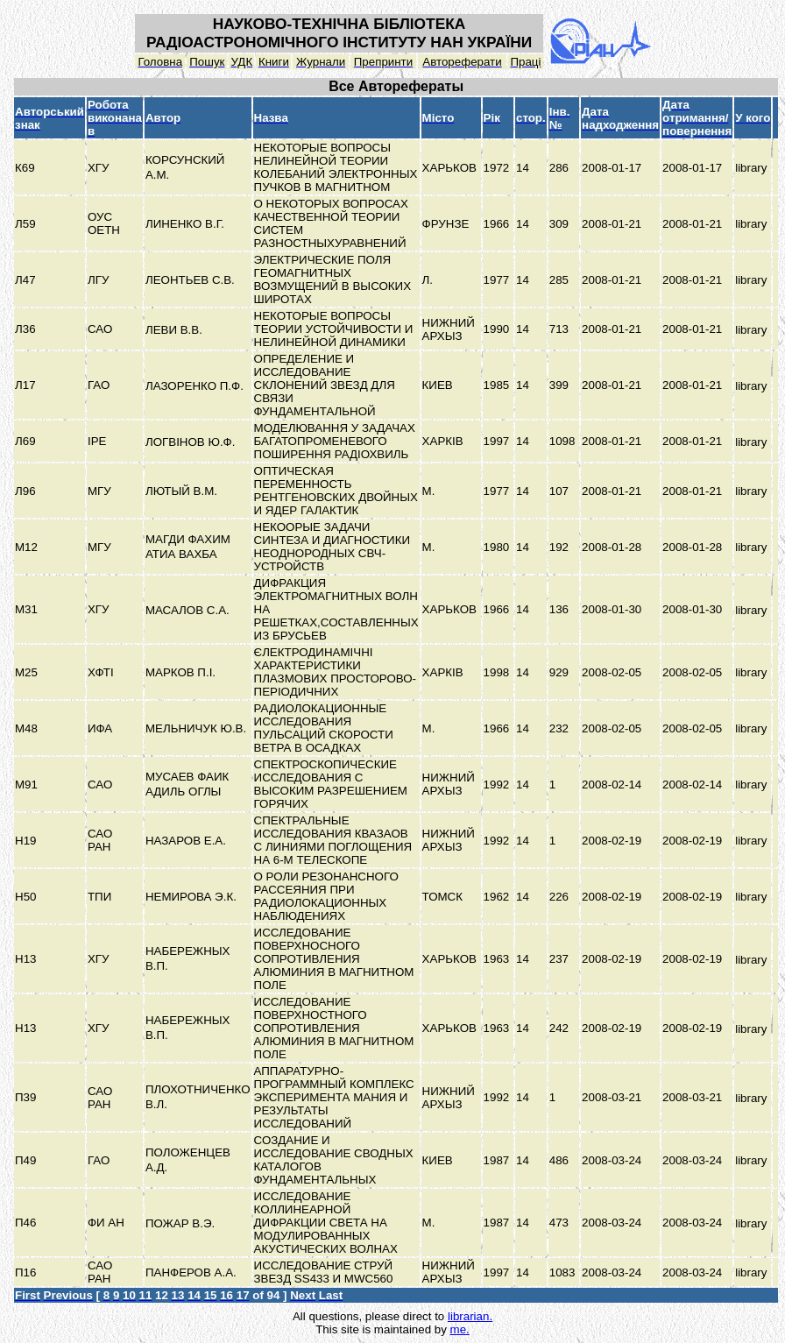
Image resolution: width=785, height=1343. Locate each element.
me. (460, 1329)
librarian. (470, 1316)
